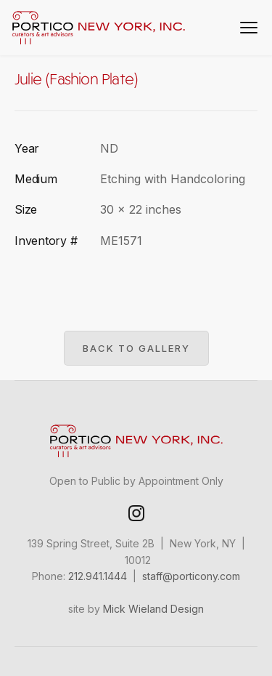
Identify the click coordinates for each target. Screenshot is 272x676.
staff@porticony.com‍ (191, 576)
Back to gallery (136, 348)
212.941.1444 (97, 576)
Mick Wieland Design (153, 609)
